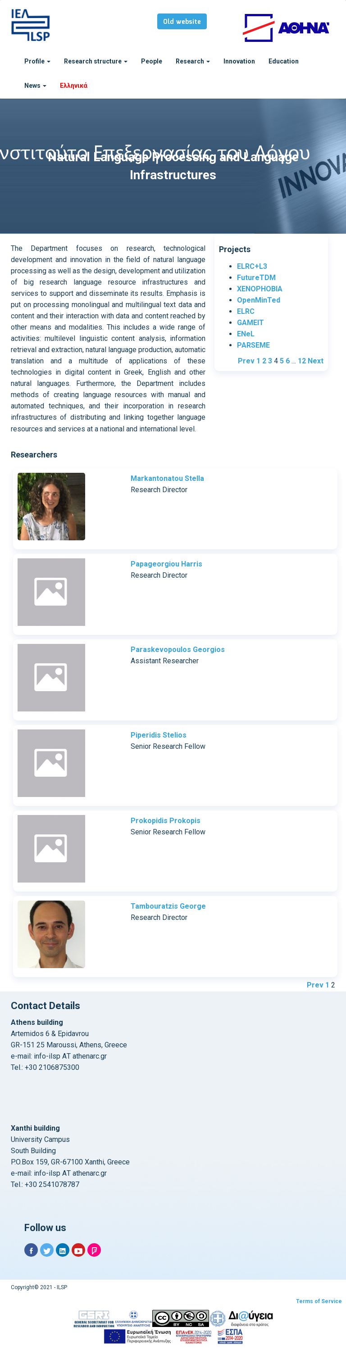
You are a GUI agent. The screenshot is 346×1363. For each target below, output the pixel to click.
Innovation (239, 61)
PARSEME (253, 345)
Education (284, 61)
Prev (246, 361)
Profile (37, 61)
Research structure (95, 61)
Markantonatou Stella (167, 478)
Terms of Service (319, 1301)
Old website (182, 22)
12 (302, 361)
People (151, 61)
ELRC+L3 (252, 266)
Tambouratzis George (168, 906)
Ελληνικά (73, 85)
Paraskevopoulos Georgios (178, 649)
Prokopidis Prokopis (165, 820)
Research (193, 61)
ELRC (246, 311)
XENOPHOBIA (259, 289)
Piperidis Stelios (159, 735)
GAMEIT (250, 322)
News (35, 85)
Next (315, 361)
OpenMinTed (258, 300)
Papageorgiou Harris (166, 564)
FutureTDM (256, 277)
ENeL (246, 334)
